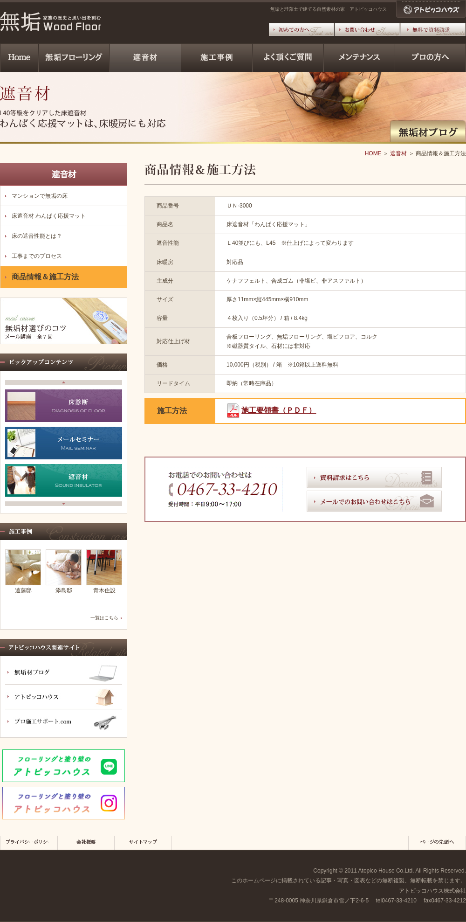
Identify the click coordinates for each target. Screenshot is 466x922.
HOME (373, 153)
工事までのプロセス (37, 256)
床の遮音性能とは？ (37, 236)
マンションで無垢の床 (40, 196)
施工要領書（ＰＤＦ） (278, 410)
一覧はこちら (104, 617)
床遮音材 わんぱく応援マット (49, 216)
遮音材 (398, 153)
